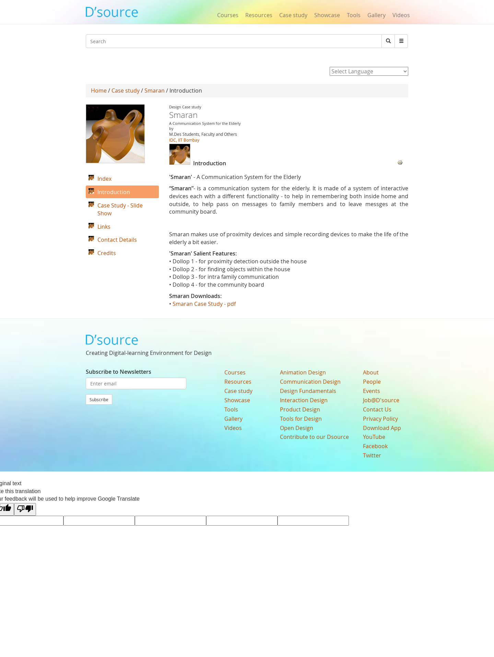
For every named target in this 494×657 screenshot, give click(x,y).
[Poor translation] (25, 509)
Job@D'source (381, 400)
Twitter (372, 455)
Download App (382, 428)
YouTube (374, 437)
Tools (354, 15)
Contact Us (377, 409)
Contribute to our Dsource (314, 437)
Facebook (375, 446)
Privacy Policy (380, 418)
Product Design (300, 409)
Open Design (296, 428)
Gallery (376, 15)
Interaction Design (304, 400)
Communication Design (310, 381)
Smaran (154, 90)
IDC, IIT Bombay (184, 140)
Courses (227, 15)
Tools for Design (301, 418)
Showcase (327, 15)
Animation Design (303, 372)
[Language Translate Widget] (369, 71)
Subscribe (99, 399)
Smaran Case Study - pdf (205, 304)
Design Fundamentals (308, 391)
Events (371, 391)
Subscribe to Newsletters (118, 371)
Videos (401, 15)
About (371, 372)
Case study (293, 15)
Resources (258, 15)
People (372, 381)
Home (99, 90)
